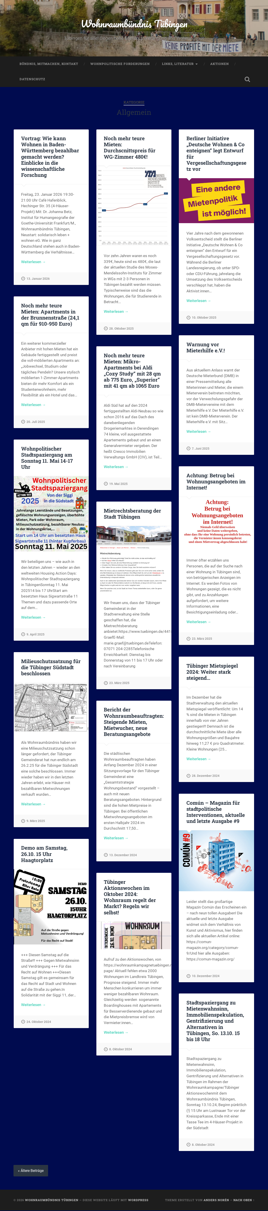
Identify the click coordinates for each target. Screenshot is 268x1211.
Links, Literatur (178, 64)
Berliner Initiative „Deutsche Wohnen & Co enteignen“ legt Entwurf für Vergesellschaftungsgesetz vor (216, 153)
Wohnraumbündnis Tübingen (134, 24)
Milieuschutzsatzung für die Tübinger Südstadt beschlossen (51, 667)
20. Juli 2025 (36, 422)
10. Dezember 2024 (205, 976)
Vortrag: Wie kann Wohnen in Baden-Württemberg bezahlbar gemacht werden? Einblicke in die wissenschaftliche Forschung (50, 156)
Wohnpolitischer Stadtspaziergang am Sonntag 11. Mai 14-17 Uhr (47, 458)
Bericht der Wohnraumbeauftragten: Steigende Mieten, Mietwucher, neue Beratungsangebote (134, 722)
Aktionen (219, 64)
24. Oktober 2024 (39, 1022)
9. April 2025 (35, 635)
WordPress (138, 1200)
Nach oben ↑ (244, 1200)
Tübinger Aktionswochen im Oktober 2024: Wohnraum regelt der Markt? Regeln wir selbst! (130, 897)
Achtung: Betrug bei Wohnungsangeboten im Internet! (216, 481)
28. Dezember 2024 (205, 776)
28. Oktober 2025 (121, 329)
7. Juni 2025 (200, 449)
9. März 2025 (36, 822)
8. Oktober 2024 (120, 1050)
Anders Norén (216, 1200)
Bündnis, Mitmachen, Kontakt (49, 64)
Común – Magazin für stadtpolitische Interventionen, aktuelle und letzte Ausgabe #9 (215, 812)
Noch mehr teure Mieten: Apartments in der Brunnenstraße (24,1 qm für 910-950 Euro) (50, 314)
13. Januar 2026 (38, 279)
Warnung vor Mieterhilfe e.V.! (205, 347)
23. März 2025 (202, 639)
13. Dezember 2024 (123, 856)
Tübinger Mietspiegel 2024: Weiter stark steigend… (212, 672)
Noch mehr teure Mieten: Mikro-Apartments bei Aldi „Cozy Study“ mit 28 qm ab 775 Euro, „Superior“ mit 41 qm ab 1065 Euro (132, 370)
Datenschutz (32, 80)
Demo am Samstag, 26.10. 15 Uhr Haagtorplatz (44, 854)
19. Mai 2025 (118, 484)
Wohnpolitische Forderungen (120, 64)
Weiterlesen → (33, 262)
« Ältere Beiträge (31, 1171)
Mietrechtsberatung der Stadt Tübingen (132, 514)
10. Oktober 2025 (204, 318)
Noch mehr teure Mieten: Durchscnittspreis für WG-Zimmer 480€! (129, 147)
